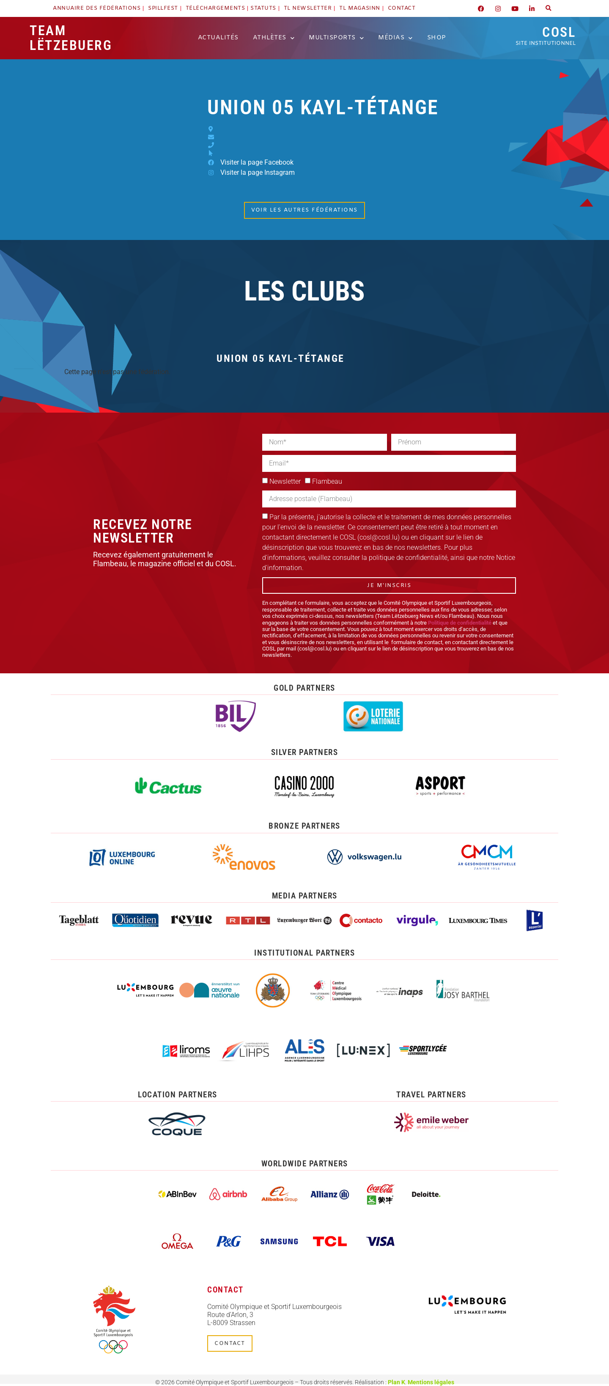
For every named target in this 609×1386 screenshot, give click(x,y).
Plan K (396, 1382)
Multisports (336, 38)
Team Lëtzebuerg (71, 37)
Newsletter (285, 481)
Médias (395, 38)
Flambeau (327, 481)
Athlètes (274, 38)
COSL (546, 35)
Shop (436, 38)
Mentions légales (431, 1382)
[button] (548, 8)
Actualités (218, 38)
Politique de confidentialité (459, 623)
